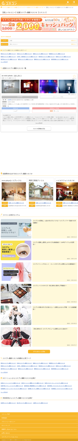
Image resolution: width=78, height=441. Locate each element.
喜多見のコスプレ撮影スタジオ (47, 56)
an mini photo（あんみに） (12, 76)
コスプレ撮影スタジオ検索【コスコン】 (13, 7)
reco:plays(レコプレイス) (11, 180)
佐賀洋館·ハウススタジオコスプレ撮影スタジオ (59, 385)
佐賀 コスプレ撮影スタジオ (9, 78)
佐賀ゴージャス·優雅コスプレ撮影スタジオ (32, 383)
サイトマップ (6, 425)
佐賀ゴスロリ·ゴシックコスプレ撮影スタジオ (56, 383)
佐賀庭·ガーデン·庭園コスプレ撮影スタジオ (39, 388)
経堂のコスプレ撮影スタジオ (63, 56)
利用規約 (4, 418)
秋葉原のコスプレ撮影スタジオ (57, 53)
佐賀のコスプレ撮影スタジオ (35, 7)
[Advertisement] (39, 155)
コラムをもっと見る (39, 351)
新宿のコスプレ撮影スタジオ (8, 56)
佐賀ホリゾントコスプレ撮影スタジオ (10, 383)
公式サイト (73, 94)
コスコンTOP (6, 414)
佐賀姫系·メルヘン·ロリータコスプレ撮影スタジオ (14, 388)
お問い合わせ (6, 433)
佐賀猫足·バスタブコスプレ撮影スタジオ (61, 388)
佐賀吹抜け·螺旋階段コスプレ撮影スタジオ (35, 385)
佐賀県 (9, 99)
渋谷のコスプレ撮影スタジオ (24, 53)
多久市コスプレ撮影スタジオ (24, 403)
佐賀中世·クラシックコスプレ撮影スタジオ (12, 385)
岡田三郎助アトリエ (36, 180)
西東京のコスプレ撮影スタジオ (42, 59)
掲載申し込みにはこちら (9, 429)
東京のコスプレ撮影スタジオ (8, 53)
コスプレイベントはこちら (10, 437)
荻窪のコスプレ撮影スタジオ (25, 59)
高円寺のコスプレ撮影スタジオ (9, 59)
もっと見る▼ (4, 61)
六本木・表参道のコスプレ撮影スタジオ (27, 56)
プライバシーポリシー (8, 421)
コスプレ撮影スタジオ (16, 203)
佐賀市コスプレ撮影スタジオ (8, 403)
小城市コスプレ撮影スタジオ (40, 403)
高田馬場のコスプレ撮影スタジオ (59, 59)
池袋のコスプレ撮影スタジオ (40, 53)
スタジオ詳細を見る (39, 128)
